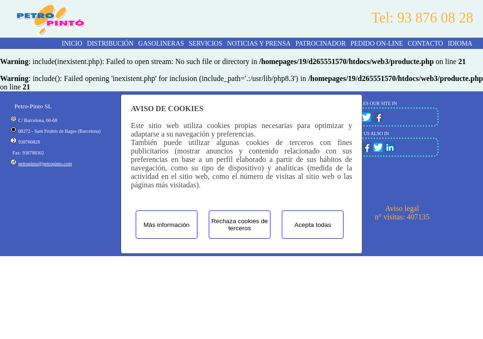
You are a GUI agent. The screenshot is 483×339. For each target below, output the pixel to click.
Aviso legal (402, 208)
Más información (166, 224)
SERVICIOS (205, 43)
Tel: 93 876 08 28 (422, 18)
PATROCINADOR (320, 43)
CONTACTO (425, 43)
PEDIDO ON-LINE (377, 43)
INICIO (72, 43)
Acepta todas (313, 224)
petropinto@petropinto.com (45, 163)
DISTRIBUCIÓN (110, 43)
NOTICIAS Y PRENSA (259, 43)
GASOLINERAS (161, 43)
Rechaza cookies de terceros (239, 225)
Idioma (460, 43)
